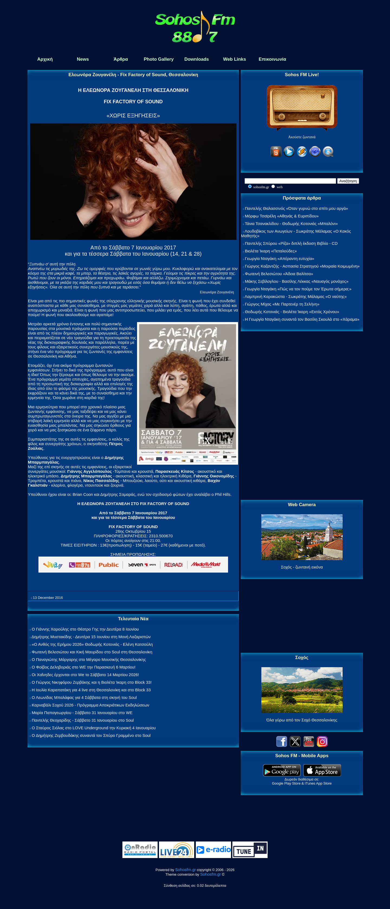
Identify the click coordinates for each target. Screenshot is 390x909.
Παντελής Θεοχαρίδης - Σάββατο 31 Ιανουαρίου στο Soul (83, 720)
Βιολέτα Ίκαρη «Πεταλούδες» (271, 251)
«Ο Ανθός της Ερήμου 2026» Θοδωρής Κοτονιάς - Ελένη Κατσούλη (92, 644)
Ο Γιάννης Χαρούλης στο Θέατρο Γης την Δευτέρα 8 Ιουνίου (85, 629)
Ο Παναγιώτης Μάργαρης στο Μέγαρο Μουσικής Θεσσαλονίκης (89, 659)
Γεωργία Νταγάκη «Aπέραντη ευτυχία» (279, 258)
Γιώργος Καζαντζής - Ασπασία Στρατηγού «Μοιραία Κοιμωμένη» (302, 266)
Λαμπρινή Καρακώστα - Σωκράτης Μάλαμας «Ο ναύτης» (296, 296)
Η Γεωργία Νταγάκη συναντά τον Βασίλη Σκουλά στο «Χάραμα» (302, 319)
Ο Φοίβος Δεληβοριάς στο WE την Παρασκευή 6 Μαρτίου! (83, 667)
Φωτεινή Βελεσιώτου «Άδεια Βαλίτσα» (279, 273)
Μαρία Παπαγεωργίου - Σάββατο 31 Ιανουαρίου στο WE (82, 712)
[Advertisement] (302, 416)
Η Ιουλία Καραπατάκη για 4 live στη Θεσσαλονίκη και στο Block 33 (91, 690)
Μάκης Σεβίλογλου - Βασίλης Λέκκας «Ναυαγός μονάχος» (296, 281)
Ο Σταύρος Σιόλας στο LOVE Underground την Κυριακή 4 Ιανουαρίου (94, 727)
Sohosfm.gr (185, 869)
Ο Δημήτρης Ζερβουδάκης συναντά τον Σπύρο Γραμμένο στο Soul (91, 735)
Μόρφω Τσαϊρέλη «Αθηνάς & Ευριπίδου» (281, 216)
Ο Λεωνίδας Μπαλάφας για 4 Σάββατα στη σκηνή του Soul (84, 697)
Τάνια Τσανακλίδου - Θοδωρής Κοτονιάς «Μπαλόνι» (291, 223)
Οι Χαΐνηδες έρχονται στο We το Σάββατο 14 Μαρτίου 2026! (85, 674)
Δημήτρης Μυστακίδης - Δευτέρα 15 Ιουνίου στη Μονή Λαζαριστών (91, 636)
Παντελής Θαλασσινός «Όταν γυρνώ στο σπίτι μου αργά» (296, 208)
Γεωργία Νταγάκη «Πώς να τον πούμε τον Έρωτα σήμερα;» (298, 289)
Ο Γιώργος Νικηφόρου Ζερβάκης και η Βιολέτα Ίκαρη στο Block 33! (92, 682)
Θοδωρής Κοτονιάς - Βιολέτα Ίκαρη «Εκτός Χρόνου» (292, 311)
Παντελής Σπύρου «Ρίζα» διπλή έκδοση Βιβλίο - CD (291, 243)
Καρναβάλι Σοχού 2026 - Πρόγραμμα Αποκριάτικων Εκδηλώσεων (90, 705)
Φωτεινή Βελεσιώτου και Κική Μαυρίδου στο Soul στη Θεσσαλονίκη (92, 652)
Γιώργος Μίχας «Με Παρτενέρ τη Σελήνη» (282, 304)
